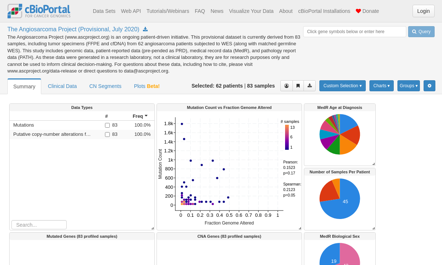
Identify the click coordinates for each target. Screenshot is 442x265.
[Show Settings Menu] (429, 85)
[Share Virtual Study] (298, 85)
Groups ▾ (409, 85)
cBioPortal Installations (324, 11)
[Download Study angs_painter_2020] (145, 29)
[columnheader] (111, 116)
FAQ (200, 11)
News (217, 11)
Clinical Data (62, 86)
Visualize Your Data (251, 11)
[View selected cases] (286, 85)
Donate (367, 11)
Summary (24, 86)
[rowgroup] (82, 170)
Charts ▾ (381, 85)
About (286, 11)
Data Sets (104, 11)
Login (423, 11)
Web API (131, 11)
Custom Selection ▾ (342, 85)
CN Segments (106, 86)
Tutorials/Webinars (168, 11)
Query (421, 31)
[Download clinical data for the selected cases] (310, 85)
